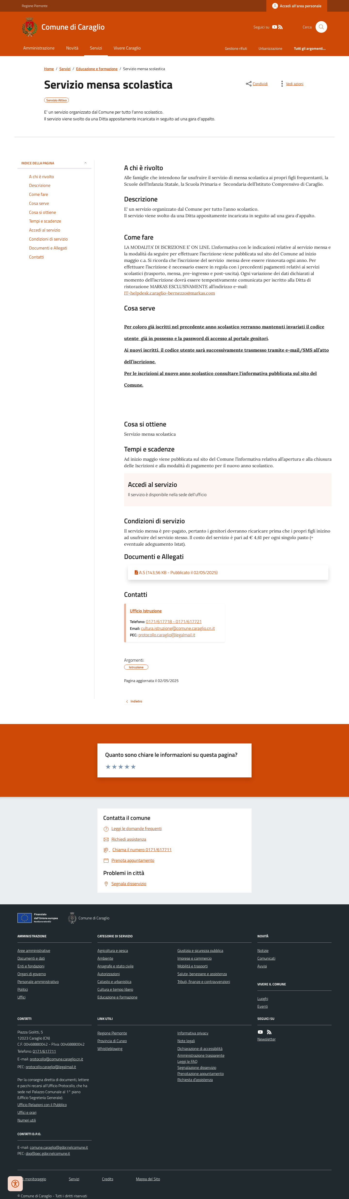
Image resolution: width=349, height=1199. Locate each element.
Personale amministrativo (38, 981)
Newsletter (266, 1039)
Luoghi (262, 998)
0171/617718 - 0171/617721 (174, 621)
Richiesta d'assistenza (195, 1079)
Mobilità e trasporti (192, 966)
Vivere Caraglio (127, 48)
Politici (22, 989)
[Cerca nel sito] (319, 27)
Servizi (96, 48)
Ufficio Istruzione (146, 611)
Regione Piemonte (35, 5)
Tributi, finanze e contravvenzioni (203, 981)
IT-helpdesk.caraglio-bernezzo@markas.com (169, 293)
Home (49, 69)
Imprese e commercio (194, 958)
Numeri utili (26, 1120)
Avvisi (262, 966)
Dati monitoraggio (31, 1179)
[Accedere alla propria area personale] (296, 6)
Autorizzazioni (108, 974)
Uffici (21, 997)
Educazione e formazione (97, 69)
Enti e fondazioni (30, 966)
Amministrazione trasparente (200, 1055)
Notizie (263, 950)
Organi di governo (31, 974)
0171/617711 (44, 1051)
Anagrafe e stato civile (115, 966)
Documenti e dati (31, 958)
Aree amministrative (33, 950)
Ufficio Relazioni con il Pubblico (42, 1104)
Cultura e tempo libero (115, 989)
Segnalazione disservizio (196, 1067)
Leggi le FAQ (187, 1061)
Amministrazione (39, 48)
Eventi (262, 1006)
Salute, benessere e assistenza (202, 974)
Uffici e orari (26, 1112)
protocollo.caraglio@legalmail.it (166, 635)
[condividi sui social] (256, 84)
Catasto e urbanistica (114, 981)
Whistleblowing (109, 1048)
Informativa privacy (192, 1033)
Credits (107, 1179)
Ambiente (105, 958)
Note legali (186, 1041)
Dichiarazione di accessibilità (199, 1048)
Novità (72, 48)
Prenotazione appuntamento (200, 1073)
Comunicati (266, 958)
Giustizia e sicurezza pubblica (200, 950)
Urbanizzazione (270, 48)
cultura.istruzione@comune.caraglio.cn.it (178, 628)
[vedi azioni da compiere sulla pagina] (290, 84)
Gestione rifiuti (236, 48)
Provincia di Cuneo (112, 1041)
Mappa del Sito (148, 1179)
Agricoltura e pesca (112, 950)
